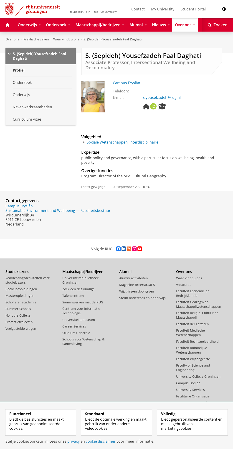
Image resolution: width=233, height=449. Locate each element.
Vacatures (183, 285)
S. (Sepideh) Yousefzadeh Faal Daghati (113, 39)
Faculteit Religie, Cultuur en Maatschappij (197, 315)
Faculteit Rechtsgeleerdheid (197, 341)
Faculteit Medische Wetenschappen (190, 332)
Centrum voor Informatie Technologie (81, 310)
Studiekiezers (17, 271)
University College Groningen (198, 376)
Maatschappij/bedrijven (82, 271)
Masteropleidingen (19, 295)
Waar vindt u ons (66, 39)
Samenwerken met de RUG (82, 302)
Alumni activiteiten (133, 278)
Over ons (12, 39)
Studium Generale (76, 333)
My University (162, 9)
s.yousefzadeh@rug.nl (162, 97)
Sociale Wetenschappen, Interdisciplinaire (122, 142)
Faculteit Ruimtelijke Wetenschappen (191, 350)
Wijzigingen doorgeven (136, 291)
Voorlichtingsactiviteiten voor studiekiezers (27, 280)
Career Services (74, 326)
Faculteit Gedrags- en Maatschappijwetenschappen (198, 304)
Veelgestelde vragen (20, 328)
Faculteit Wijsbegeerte (193, 359)
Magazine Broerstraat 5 (137, 285)
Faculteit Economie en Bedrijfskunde (193, 293)
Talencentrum (73, 295)
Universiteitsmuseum (78, 320)
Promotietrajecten (19, 322)
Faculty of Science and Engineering (193, 367)
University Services (190, 389)
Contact (138, 9)
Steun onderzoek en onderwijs (142, 298)
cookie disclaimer (101, 441)
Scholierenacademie (20, 302)
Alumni (125, 271)
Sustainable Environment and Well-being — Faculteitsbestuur (58, 210)
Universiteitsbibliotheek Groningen (80, 280)
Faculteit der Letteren (192, 324)
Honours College (17, 315)
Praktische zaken (36, 39)
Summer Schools (18, 309)
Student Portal (193, 9)
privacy (73, 441)
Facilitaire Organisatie (193, 396)
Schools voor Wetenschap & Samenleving (83, 341)
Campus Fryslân (126, 82)
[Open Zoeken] (217, 25)
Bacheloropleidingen (21, 289)
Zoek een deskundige (78, 289)
